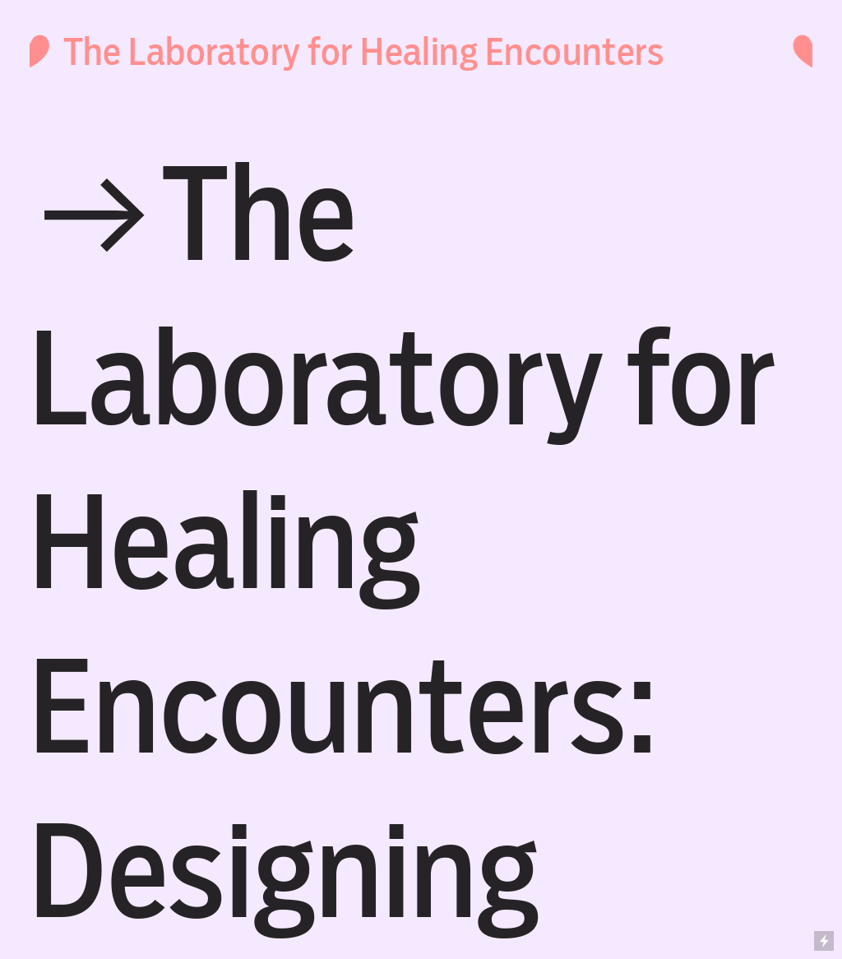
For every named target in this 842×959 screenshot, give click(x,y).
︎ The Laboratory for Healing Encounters (336, 52)
